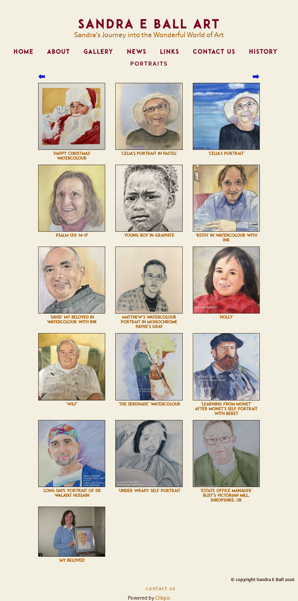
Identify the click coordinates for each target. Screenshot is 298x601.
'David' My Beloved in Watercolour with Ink (72, 319)
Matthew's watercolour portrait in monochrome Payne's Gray (149, 322)
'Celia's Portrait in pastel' (149, 153)
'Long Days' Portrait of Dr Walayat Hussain (72, 493)
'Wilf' (72, 404)
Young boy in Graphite (149, 235)
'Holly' (226, 317)
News (136, 51)
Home (23, 51)
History (263, 51)
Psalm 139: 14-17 (72, 235)
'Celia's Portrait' (226, 153)
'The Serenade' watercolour (149, 404)
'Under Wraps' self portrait (149, 490)
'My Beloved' (72, 560)
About (58, 51)
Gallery (98, 51)
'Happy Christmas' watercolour (72, 156)
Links (169, 51)
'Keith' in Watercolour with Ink (226, 237)
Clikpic (162, 598)
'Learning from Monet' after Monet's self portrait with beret (226, 409)
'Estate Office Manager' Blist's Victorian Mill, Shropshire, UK (226, 495)
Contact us (214, 51)
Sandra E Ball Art (149, 24)
